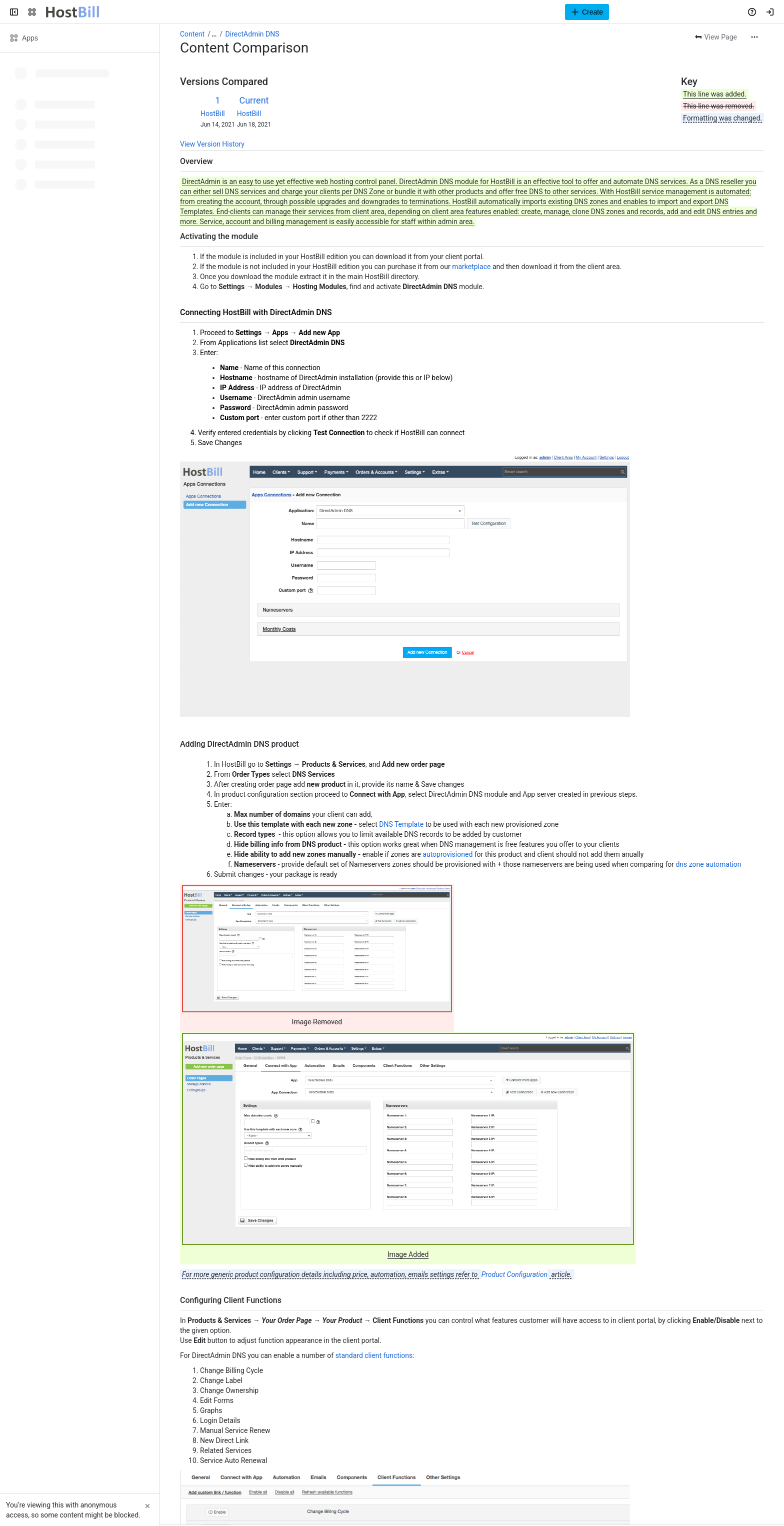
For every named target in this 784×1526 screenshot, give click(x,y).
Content (192, 34)
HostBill (212, 114)
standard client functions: (375, 1355)
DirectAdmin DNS (253, 34)
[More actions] (754, 37)
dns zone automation (708, 864)
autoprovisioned (447, 854)
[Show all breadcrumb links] (214, 34)
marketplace (471, 267)
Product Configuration (515, 1274)
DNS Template (401, 824)
